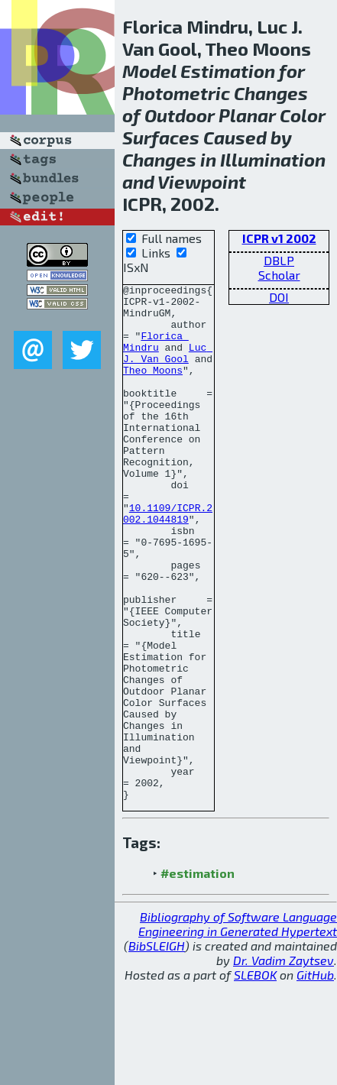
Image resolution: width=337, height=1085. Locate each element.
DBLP (279, 260)
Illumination (273, 159)
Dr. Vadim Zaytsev (283, 1063)
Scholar (279, 274)
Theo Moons (153, 388)
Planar (247, 115)
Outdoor (179, 115)
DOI (279, 297)
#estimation (197, 976)
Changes (271, 93)
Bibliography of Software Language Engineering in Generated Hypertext (237, 1026)
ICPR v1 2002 (279, 238)
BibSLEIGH (156, 1048)
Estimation (227, 71)
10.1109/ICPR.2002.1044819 (167, 560)
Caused (235, 137)
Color (303, 115)
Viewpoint (201, 181)
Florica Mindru (156, 354)
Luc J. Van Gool (167, 367)
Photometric (176, 93)
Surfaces (160, 137)
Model (149, 71)
